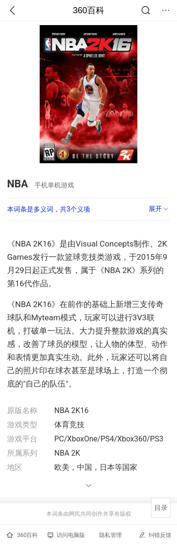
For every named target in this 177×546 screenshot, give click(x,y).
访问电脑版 (66, 535)
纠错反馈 (155, 534)
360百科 (88, 10)
